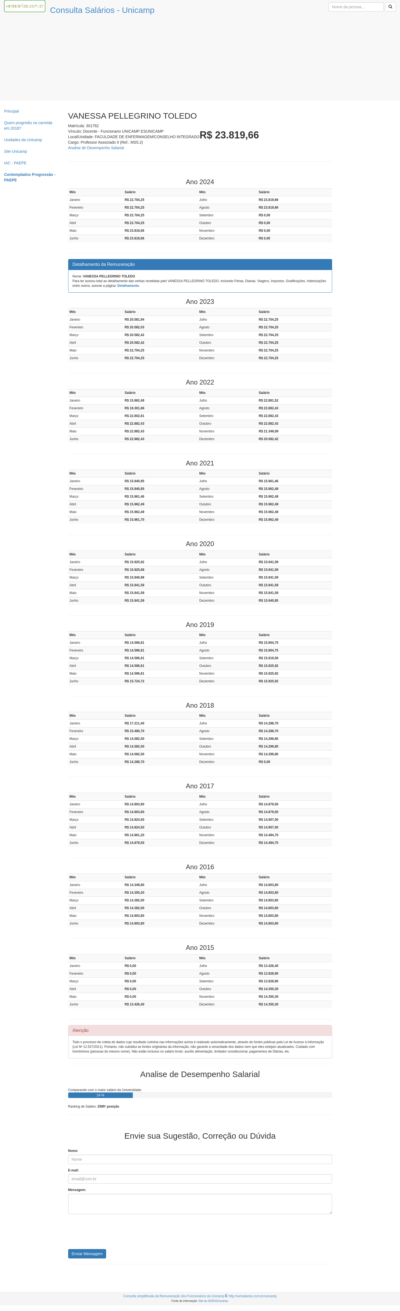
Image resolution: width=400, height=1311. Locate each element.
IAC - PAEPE (15, 163)
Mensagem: (77, 1190)
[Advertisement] (200, 58)
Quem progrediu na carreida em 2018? (28, 125)
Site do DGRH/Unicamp (213, 1300)
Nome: (73, 1151)
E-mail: (73, 1170)
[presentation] (110, 1233)
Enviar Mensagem (87, 1254)
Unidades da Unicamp (23, 140)
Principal (11, 111)
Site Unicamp (15, 151)
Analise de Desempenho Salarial (96, 148)
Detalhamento (128, 286)
